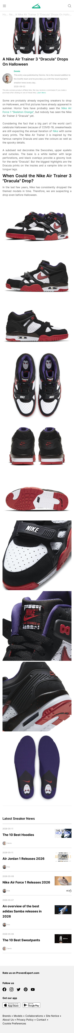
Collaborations (34, 1015)
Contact (41, 1019)
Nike (55, 131)
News (12, 14)
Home (6, 14)
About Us (8, 1019)
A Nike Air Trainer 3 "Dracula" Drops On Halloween (43, 14)
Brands (7, 1015)
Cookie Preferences (14, 1023)
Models (18, 1015)
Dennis (17, 71)
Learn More (41, 93)
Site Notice (52, 1015)
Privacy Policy (25, 1019)
